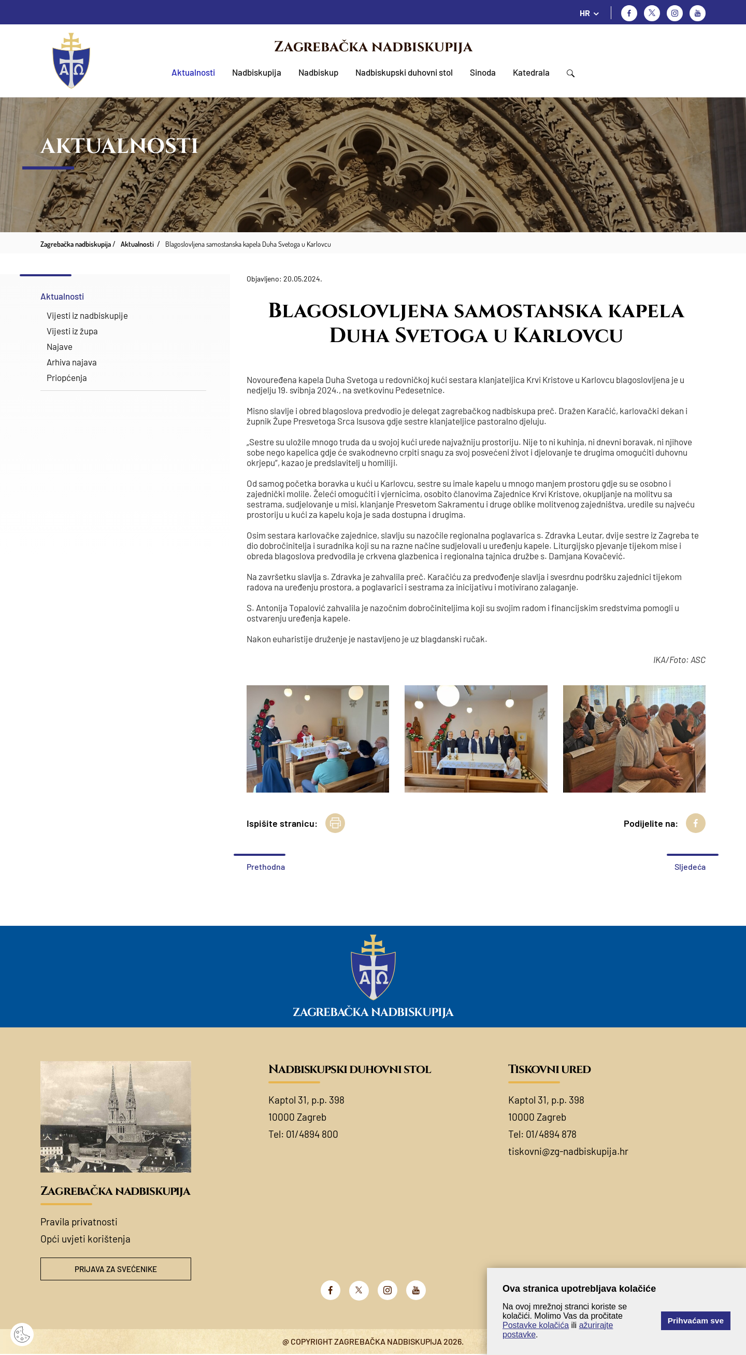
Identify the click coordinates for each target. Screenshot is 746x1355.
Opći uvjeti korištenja (85, 1239)
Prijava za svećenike (116, 1269)
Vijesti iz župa (72, 331)
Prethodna (266, 866)
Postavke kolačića (536, 1325)
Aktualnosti (193, 72)
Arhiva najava (72, 362)
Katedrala (531, 72)
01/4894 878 (551, 1134)
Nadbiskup (318, 72)
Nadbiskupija (256, 72)
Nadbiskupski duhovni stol (404, 72)
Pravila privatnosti (79, 1221)
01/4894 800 (312, 1134)
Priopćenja (67, 377)
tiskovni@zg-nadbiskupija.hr (568, 1151)
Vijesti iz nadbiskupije (87, 315)
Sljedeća (690, 866)
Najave (60, 346)
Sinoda (483, 72)
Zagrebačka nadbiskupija (373, 47)
